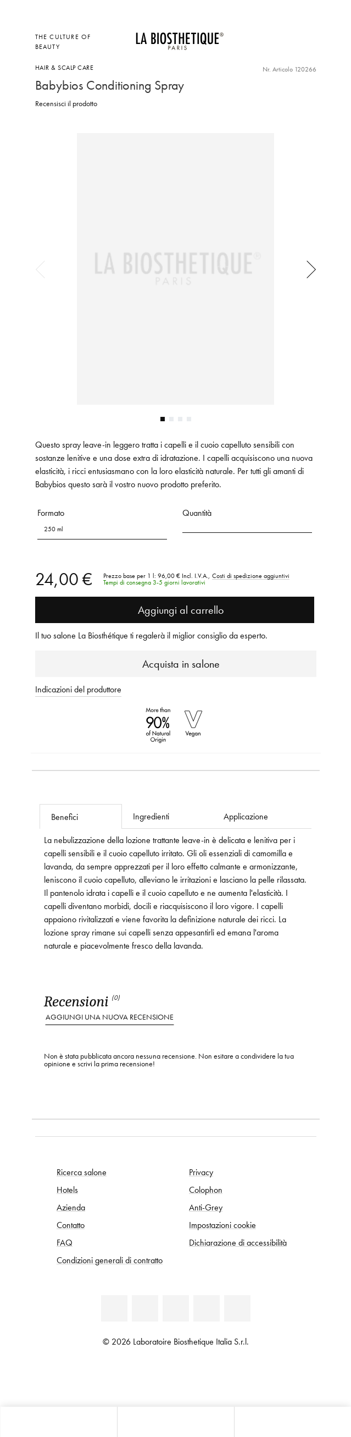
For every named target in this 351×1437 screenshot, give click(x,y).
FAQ (65, 1242)
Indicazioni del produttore (78, 689)
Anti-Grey (205, 1207)
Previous (44, 269)
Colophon (205, 1189)
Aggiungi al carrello (174, 609)
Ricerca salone (82, 1171)
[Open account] (282, 35)
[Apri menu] (175, 1422)
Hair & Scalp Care (64, 67)
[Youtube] (176, 1308)
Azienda (71, 1207)
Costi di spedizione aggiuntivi (250, 575)
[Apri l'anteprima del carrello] (254, 50)
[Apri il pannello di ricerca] (292, 1422)
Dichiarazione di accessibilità (238, 1242)
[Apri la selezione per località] (254, 35)
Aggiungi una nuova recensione (110, 1017)
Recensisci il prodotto (66, 103)
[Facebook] (145, 1308)
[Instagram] (206, 1308)
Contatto (71, 1224)
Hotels (67, 1189)
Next (307, 269)
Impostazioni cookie (222, 1224)
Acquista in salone (175, 663)
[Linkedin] (114, 1308)
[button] (247, 525)
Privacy (201, 1171)
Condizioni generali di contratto (110, 1259)
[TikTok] (237, 1308)
